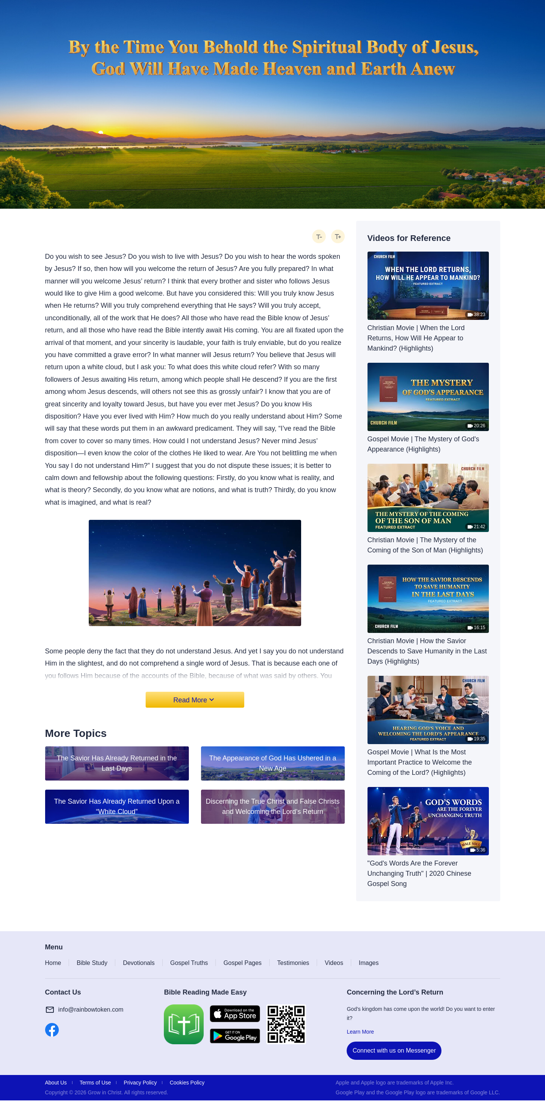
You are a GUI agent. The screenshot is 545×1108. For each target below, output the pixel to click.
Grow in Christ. (105, 1092)
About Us (56, 1082)
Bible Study (92, 963)
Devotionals (139, 963)
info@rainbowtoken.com (91, 1009)
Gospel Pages (242, 963)
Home (53, 963)
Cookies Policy (187, 1082)
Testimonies (293, 963)
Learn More (360, 1032)
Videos (334, 963)
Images (369, 963)
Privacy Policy (140, 1082)
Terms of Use (95, 1082)
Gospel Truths (189, 963)
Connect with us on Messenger (394, 1050)
